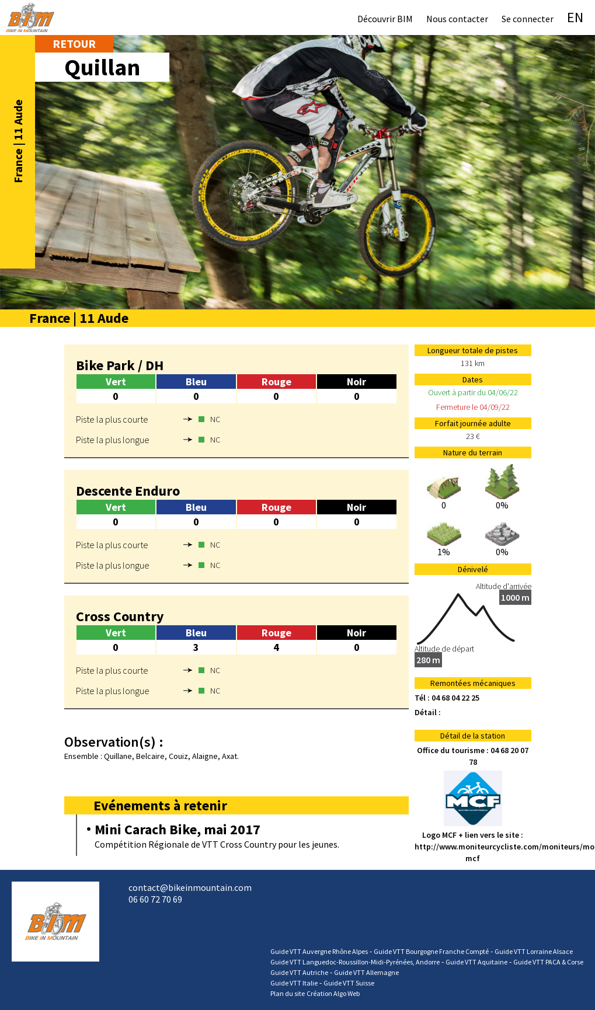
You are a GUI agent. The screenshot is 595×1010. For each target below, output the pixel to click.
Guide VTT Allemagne (366, 972)
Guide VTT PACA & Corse (548, 961)
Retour (74, 43)
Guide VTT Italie (294, 982)
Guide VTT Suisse (348, 982)
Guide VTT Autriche (299, 972)
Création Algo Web (333, 993)
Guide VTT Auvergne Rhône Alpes (319, 951)
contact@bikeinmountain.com (190, 887)
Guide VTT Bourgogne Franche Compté (431, 951)
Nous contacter (457, 19)
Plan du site (287, 993)
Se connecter (528, 19)
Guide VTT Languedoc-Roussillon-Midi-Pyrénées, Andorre (355, 961)
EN (575, 17)
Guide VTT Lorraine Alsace (534, 951)
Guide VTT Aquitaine (476, 961)
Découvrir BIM (385, 19)
